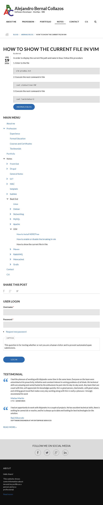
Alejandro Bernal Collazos (39, 8)
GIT (11, 179)
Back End (14, 199)
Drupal (13, 169)
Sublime (13, 194)
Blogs (15, 34)
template (14, 189)
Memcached (18, 259)
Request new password (16, 331)
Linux (15, 204)
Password (8, 319)
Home (7, 34)
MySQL (16, 219)
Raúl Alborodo (17, 417)
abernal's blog (27, 34)
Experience (15, 133)
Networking (18, 214)
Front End (14, 164)
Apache (16, 224)
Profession (28, 22)
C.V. (86, 22)
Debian (16, 209)
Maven (16, 249)
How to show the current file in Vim (32, 244)
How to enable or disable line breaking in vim (36, 239)
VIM (15, 229)
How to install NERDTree (28, 234)
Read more (9, 427)
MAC (12, 184)
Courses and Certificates (21, 143)
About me (11, 22)
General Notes (16, 174)
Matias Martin (17, 398)
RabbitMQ (18, 254)
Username (8, 307)
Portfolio (45, 22)
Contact (74, 22)
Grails (16, 264)
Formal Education (17, 138)
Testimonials (15, 148)
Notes (60, 22)
